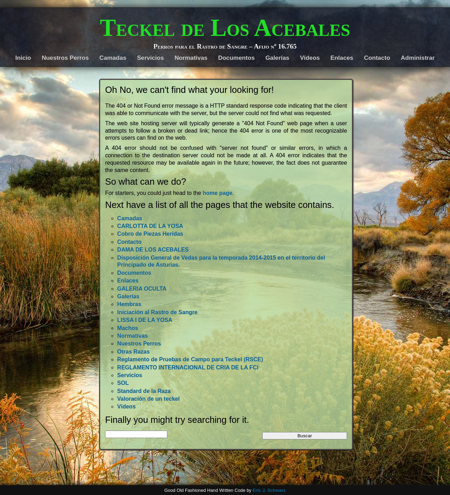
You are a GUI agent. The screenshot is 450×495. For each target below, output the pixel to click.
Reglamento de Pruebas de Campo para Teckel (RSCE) (190, 359)
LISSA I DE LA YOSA (144, 320)
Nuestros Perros (65, 57)
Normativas (190, 57)
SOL (123, 383)
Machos (127, 328)
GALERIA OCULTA (141, 289)
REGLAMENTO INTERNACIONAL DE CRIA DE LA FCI (187, 367)
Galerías (277, 57)
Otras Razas (133, 352)
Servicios (150, 57)
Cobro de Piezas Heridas (150, 234)
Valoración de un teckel (148, 399)
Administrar (418, 57)
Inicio (23, 57)
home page (217, 193)
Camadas (112, 57)
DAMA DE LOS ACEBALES (152, 250)
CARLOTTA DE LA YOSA (150, 226)
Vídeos (310, 57)
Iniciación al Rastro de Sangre (157, 312)
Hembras (129, 304)
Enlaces (341, 57)
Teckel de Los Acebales (225, 27)
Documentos (236, 57)
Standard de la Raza (144, 391)
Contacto (377, 57)
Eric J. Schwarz (268, 490)
